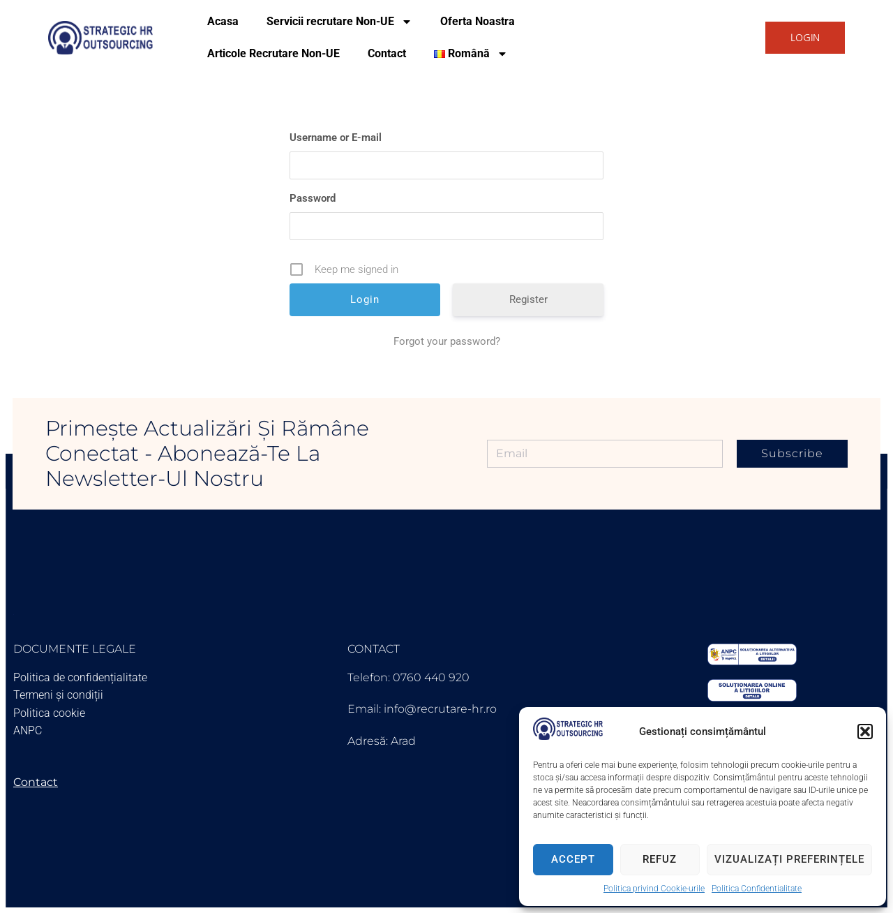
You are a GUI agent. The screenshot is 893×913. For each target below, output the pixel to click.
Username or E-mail (336, 137)
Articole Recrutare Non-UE (273, 53)
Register (528, 299)
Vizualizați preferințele (789, 859)
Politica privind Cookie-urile (654, 888)
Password (313, 198)
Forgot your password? (446, 341)
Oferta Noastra (477, 21)
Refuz (660, 859)
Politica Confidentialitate (757, 888)
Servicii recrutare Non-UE (339, 21)
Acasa (223, 21)
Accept (573, 859)
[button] (865, 731)
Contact (387, 53)
